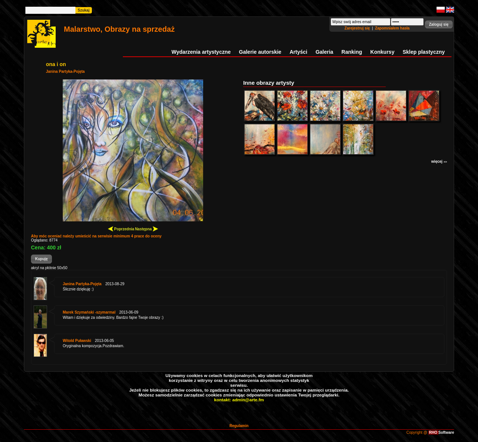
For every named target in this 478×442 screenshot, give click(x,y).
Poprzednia (121, 228)
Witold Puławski (77, 341)
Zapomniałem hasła (392, 28)
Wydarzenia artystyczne (200, 52)
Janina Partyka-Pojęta (65, 71)
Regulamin (238, 426)
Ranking (351, 52)
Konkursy (382, 52)
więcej (439, 161)
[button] (439, 24)
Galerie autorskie (260, 52)
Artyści (298, 52)
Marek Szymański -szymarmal (89, 312)
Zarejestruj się (358, 28)
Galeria (324, 52)
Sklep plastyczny (424, 52)
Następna (146, 228)
